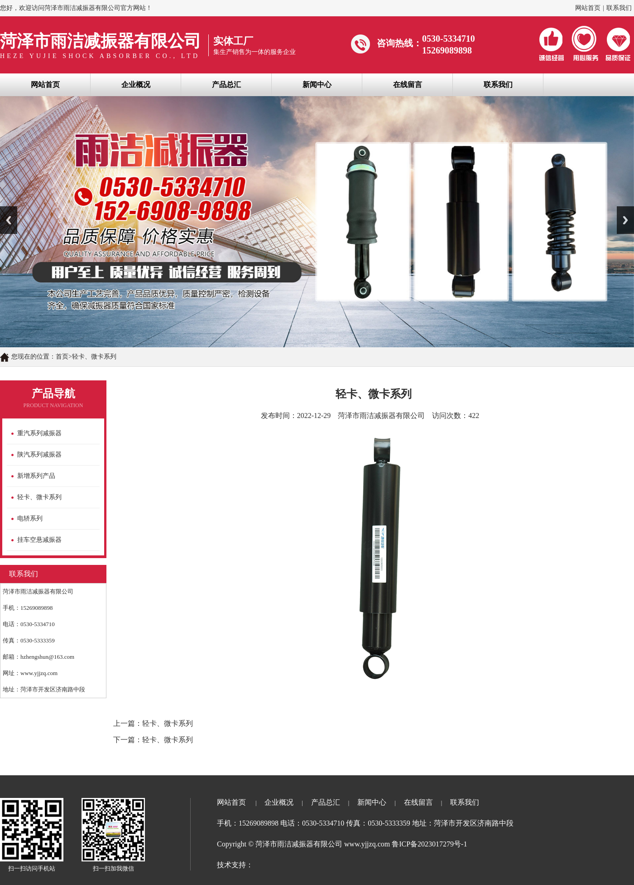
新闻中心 (317, 84)
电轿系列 (30, 518)
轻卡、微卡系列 (39, 497)
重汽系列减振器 (39, 433)
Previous (8, 220)
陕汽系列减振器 (39, 454)
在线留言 (407, 84)
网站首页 (587, 8)
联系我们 (619, 8)
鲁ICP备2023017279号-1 (429, 844)
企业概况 (135, 84)
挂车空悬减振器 (39, 539)
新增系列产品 (36, 475)
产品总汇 (226, 84)
